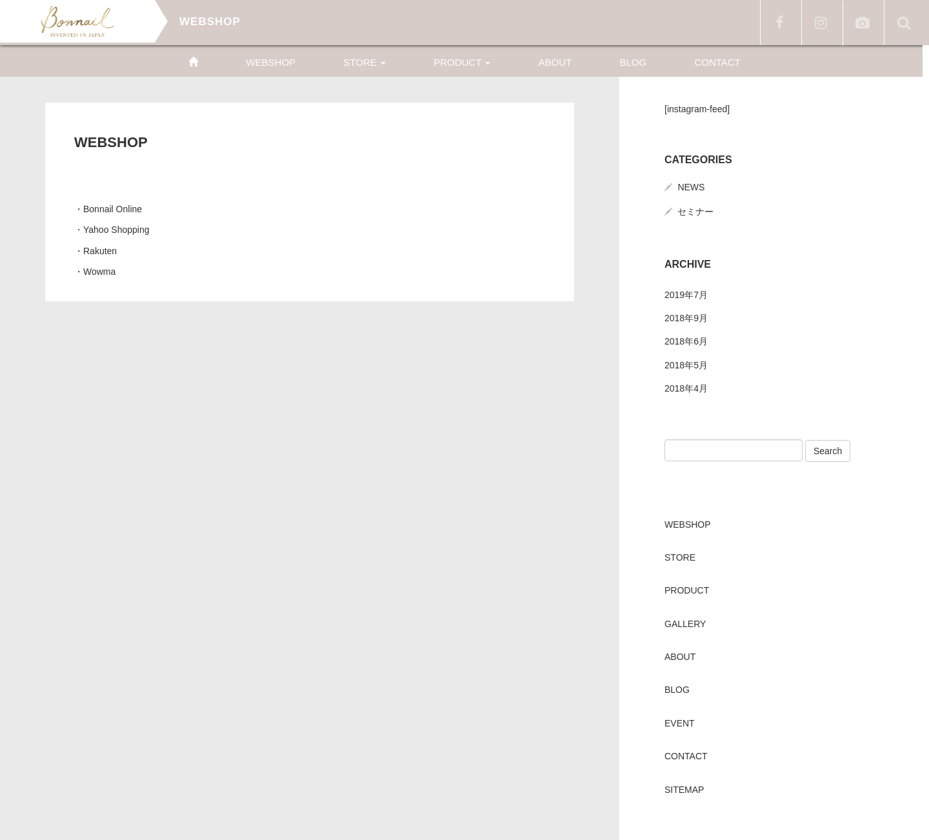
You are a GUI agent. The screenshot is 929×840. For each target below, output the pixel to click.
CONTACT (717, 62)
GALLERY (685, 624)
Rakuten (100, 251)
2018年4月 (686, 388)
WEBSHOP (270, 62)
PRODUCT (462, 62)
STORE (364, 62)
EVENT (679, 723)
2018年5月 (686, 365)
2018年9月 (686, 318)
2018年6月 (686, 341)
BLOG (632, 62)
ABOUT (555, 62)
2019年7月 (686, 295)
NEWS (690, 187)
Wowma (99, 271)
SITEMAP (684, 790)
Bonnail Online (112, 209)
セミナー (695, 211)
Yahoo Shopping (116, 230)
